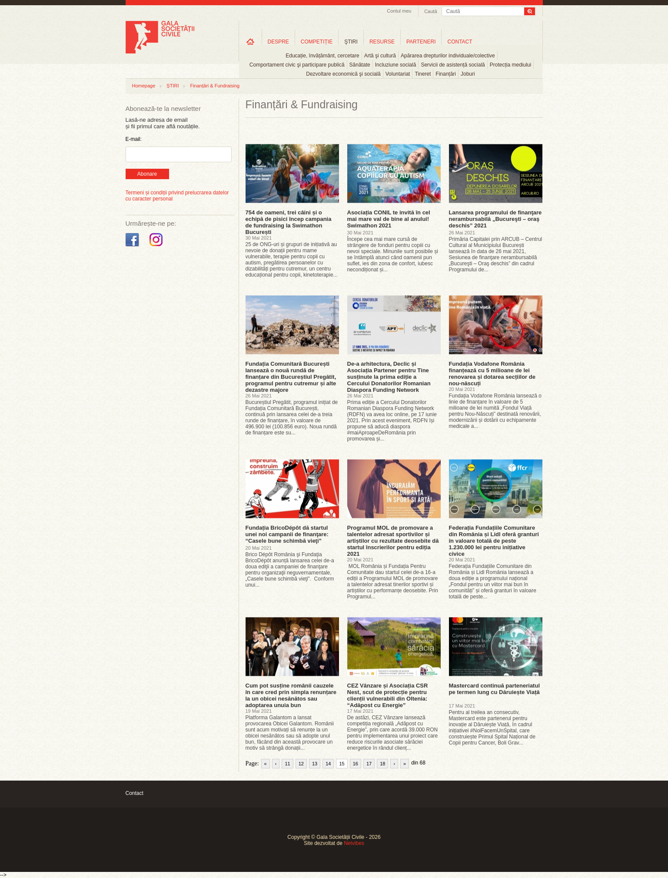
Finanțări (445, 74)
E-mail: (134, 139)
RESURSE (382, 42)
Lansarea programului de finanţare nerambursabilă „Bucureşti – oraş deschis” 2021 (495, 219)
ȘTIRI (172, 85)
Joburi (468, 74)
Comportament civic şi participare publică (297, 65)
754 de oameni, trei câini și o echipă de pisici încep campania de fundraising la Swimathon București (289, 222)
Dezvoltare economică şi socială (343, 74)
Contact (134, 793)
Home (250, 41)
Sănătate (359, 65)
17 (369, 763)
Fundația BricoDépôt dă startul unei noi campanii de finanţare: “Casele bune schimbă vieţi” (287, 534)
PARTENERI (421, 42)
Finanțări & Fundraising (214, 85)
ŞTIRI (351, 42)
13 (314, 763)
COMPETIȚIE (316, 42)
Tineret (423, 74)
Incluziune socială (395, 65)
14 (328, 763)
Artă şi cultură (380, 56)
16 (355, 763)
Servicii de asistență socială (453, 65)
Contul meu (399, 10)
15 (341, 763)
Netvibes (354, 843)
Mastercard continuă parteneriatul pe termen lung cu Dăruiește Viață (494, 688)
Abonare (147, 174)
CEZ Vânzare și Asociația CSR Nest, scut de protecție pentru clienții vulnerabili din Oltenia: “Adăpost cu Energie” (387, 695)
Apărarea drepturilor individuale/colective (448, 56)
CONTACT (459, 42)
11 (287, 763)
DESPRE (278, 42)
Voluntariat (398, 74)
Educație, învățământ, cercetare (322, 56)
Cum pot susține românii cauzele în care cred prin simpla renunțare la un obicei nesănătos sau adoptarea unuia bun (291, 695)
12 (301, 763)
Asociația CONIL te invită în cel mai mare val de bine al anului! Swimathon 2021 (388, 219)
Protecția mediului (510, 65)
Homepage (144, 85)
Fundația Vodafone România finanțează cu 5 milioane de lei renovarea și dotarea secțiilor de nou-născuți (492, 374)
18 (382, 763)
